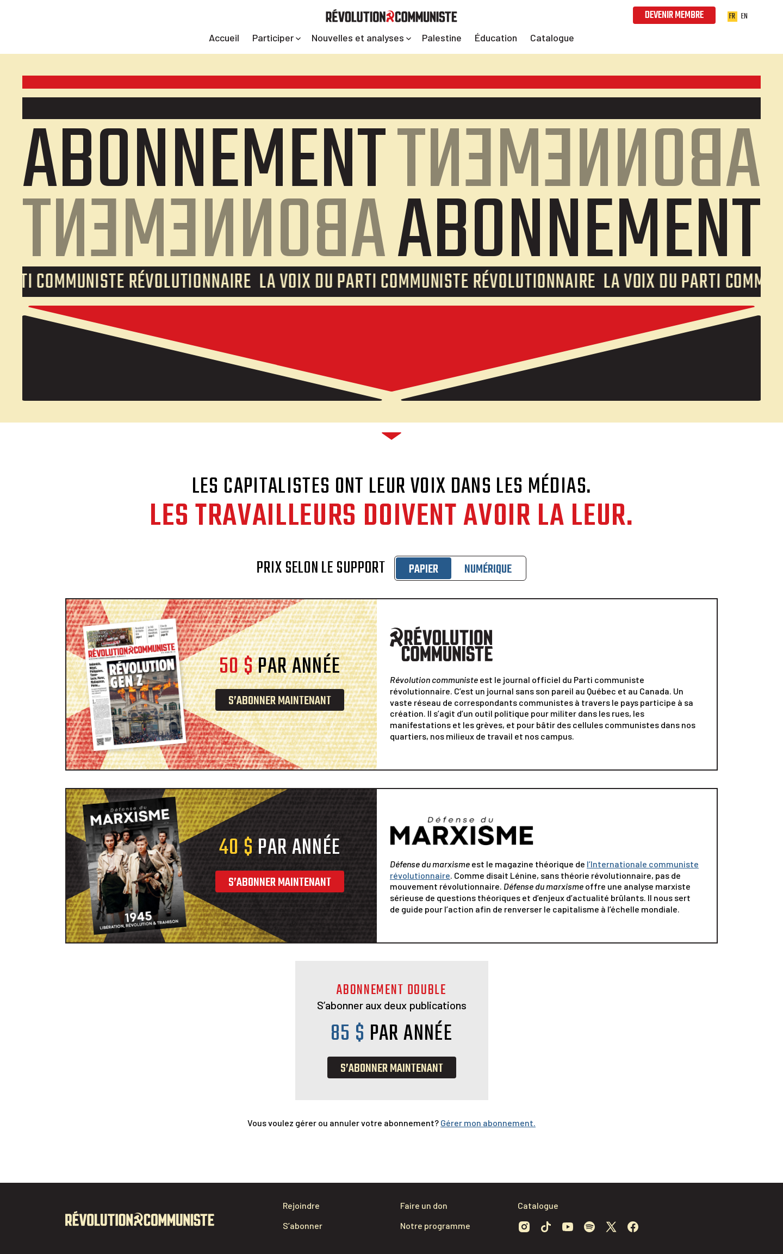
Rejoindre (301, 1205)
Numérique (488, 569)
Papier (423, 569)
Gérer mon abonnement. (488, 1123)
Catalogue (538, 1205)
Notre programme (435, 1225)
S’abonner (302, 1225)
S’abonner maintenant (279, 701)
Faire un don (424, 1205)
